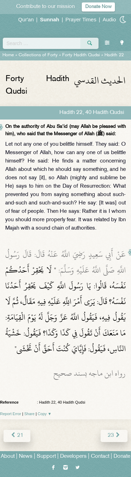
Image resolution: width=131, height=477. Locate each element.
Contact (100, 456)
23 (114, 435)
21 (16, 435)
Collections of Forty (38, 55)
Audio (109, 19)
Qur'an (26, 19)
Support (46, 456)
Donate (122, 456)
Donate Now (98, 7)
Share (29, 414)
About (8, 456)
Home (8, 55)
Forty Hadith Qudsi (81, 55)
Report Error (10, 414)
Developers (73, 456)
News (25, 456)
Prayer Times (80, 19)
